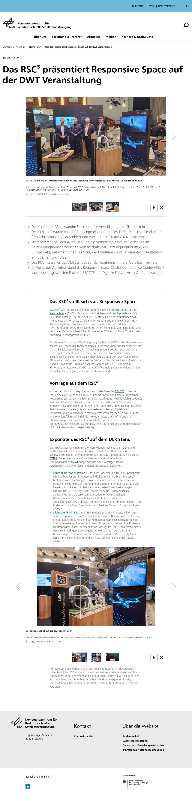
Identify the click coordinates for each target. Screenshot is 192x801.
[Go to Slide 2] (96, 207)
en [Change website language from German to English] (187, 6)
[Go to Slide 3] (112, 207)
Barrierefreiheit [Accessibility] (131, 736)
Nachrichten (35, 47)
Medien (111, 37)
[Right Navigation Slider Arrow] (163, 136)
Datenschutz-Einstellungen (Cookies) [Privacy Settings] (143, 745)
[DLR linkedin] (28, 787)
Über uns (40, 37)
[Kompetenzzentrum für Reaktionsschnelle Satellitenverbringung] (37, 22)
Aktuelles (93, 37)
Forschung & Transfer (67, 37)
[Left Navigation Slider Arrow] (30, 136)
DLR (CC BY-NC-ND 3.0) (52, 641)
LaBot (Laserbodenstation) (69, 473)
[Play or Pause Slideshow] (154, 207)
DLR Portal (138, 6)
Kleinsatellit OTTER (65, 512)
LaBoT (75, 462)
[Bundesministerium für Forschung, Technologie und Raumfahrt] (137, 792)
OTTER (53, 458)
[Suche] (186, 25)
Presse (151, 6)
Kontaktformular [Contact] (83, 736)
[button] (96, 149)
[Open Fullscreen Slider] (161, 207)
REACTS (102, 320)
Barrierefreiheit (166, 6)
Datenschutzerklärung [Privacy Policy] (135, 740)
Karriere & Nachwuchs (137, 37)
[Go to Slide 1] (79, 207)
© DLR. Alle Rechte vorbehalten (55, 194)
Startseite (7, 47)
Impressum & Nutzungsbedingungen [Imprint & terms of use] (143, 749)
